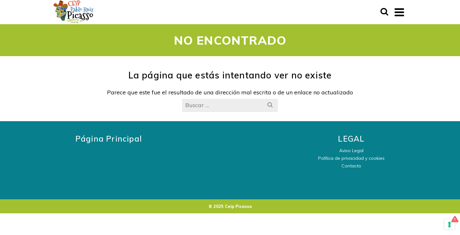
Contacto (351, 166)
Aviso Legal (351, 150)
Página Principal (108, 138)
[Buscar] (384, 12)
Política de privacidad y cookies (351, 158)
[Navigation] (399, 12)
